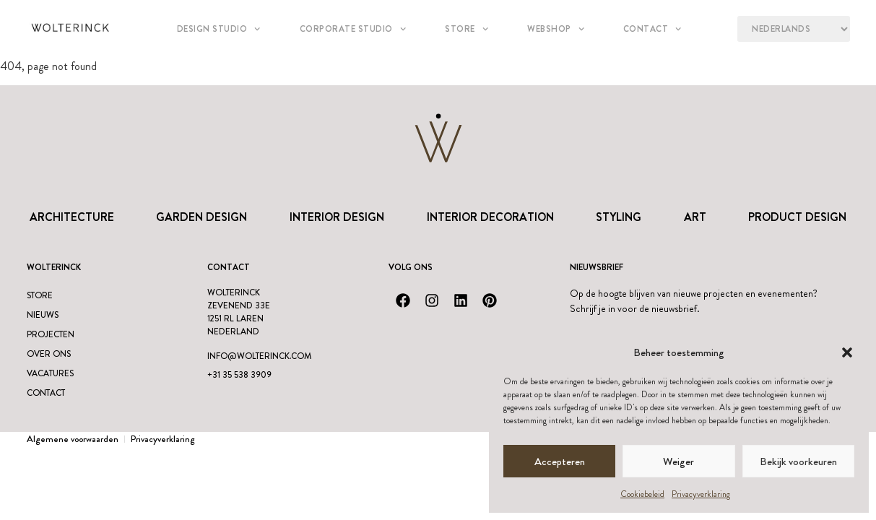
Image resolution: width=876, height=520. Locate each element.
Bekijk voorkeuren (798, 461)
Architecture (72, 217)
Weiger (678, 461)
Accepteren (559, 461)
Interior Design (337, 217)
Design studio (219, 29)
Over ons (49, 353)
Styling (618, 217)
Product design (797, 217)
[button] (847, 352)
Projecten (50, 334)
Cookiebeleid (642, 494)
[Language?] (793, 29)
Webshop (555, 29)
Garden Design (201, 217)
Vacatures (50, 373)
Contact (652, 29)
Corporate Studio (353, 29)
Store (466, 29)
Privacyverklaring (701, 494)
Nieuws (42, 314)
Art (695, 217)
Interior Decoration (490, 217)
